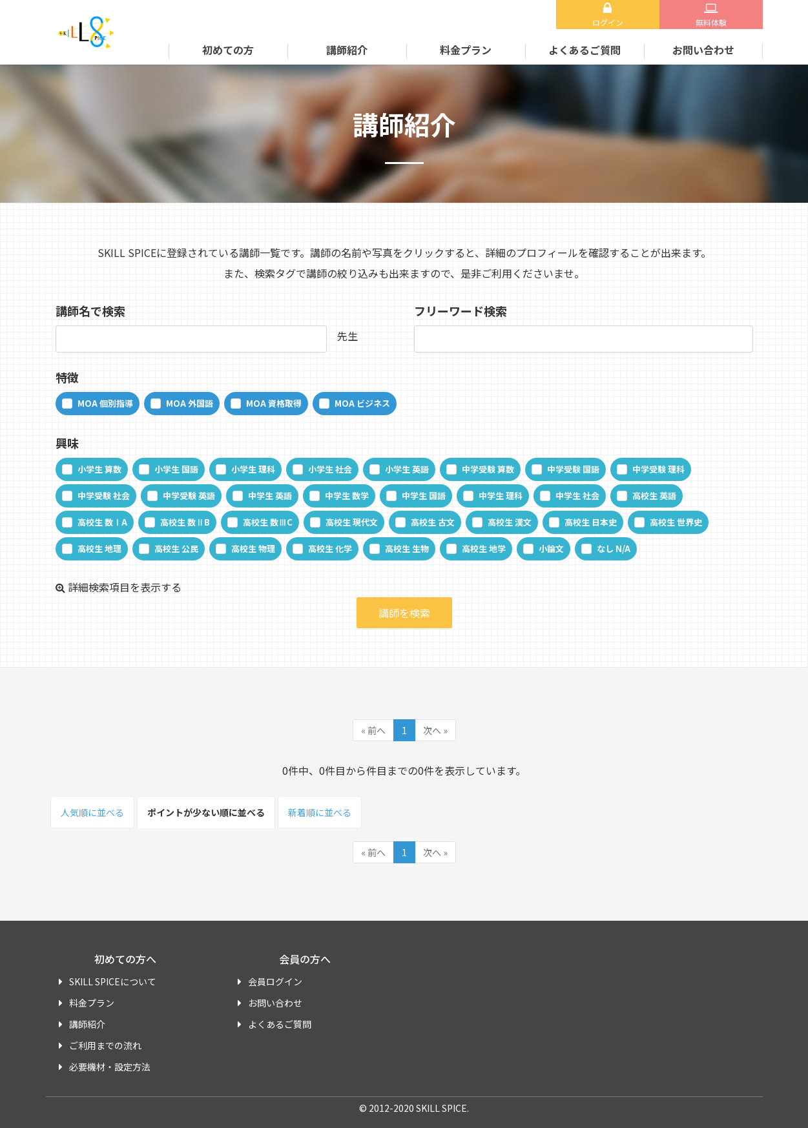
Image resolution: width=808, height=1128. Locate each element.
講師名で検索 (90, 310)
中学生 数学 (347, 495)
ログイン (607, 22)
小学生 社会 (330, 469)
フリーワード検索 (460, 310)
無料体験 (711, 22)
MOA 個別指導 (105, 403)
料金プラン (466, 49)
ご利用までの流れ (105, 1045)
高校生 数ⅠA (102, 522)
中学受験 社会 (104, 495)
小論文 (551, 548)
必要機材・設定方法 (109, 1066)
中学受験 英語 (189, 495)
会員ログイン (275, 981)
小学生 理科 (253, 469)
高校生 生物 (407, 548)
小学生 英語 (407, 469)
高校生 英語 (654, 495)
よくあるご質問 (584, 49)
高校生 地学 (484, 548)
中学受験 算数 (488, 469)
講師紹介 (347, 49)
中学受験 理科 (658, 469)
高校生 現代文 (352, 522)
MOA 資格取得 (274, 403)
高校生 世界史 (676, 522)
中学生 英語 (270, 495)
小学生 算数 (99, 469)
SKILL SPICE (97, 32)
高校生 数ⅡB (185, 522)
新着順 (319, 812)
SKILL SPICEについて (112, 981)
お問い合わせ (703, 49)
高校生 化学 (330, 548)
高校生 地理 (99, 548)
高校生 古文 (433, 522)
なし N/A (613, 548)
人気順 (92, 812)
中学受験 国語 (573, 469)
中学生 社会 (577, 495)
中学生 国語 (424, 495)
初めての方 (228, 49)
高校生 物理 (253, 548)
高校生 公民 (176, 548)
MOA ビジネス (362, 403)
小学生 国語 (176, 469)
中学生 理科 (501, 495)
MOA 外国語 (189, 403)
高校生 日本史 (591, 522)
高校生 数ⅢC (268, 522)
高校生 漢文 (510, 522)
